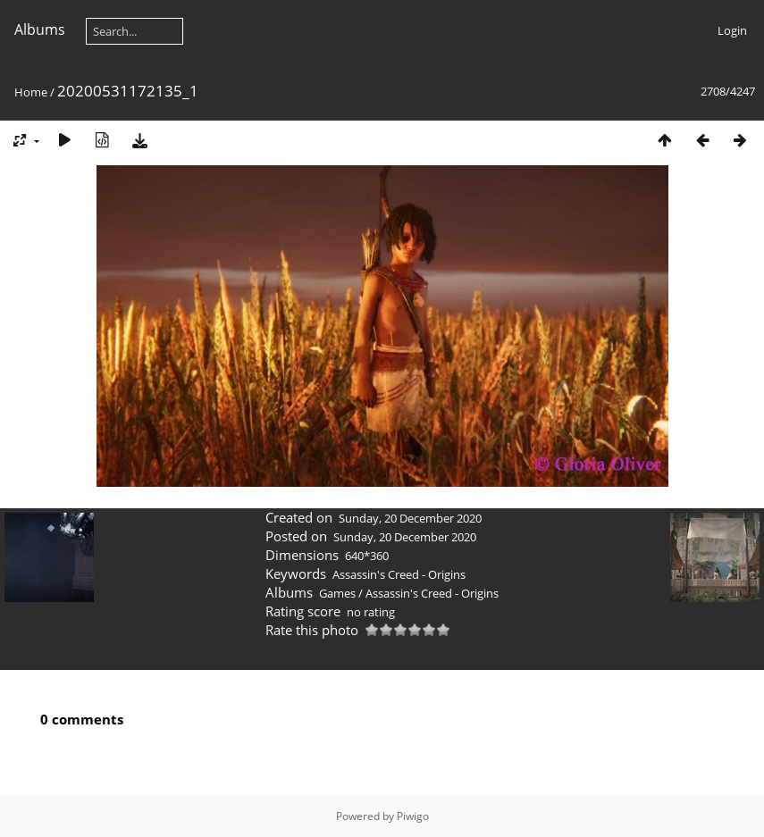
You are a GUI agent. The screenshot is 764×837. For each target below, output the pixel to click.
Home (30, 92)
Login (732, 30)
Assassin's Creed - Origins (399, 574)
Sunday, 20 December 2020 (410, 518)
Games (337, 593)
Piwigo (413, 816)
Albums (39, 29)
